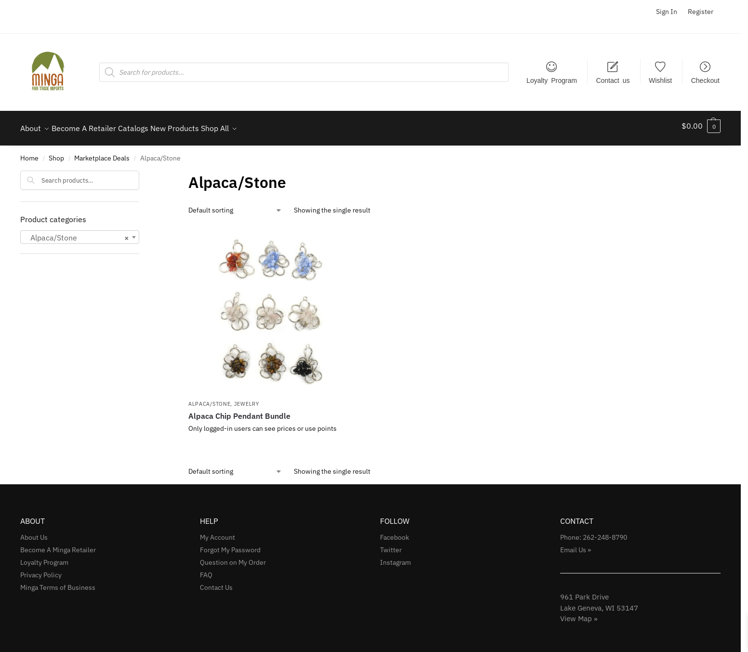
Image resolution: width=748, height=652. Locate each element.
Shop (56, 152)
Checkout (705, 80)
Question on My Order (233, 557)
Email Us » (575, 544)
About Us (34, 532)
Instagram (395, 557)
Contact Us (216, 582)
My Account (217, 532)
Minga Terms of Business (57, 582)
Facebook (394, 532)
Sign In (666, 11)
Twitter (391, 544)
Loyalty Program (551, 80)
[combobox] (79, 231)
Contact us (613, 80)
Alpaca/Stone (209, 398)
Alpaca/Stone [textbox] (77, 232)
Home (29, 152)
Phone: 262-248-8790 (593, 532)
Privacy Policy (41, 569)
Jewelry (247, 398)
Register (700, 11)
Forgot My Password (230, 544)
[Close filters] (142, 171)
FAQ (206, 569)
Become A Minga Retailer (58, 544)
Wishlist (660, 80)
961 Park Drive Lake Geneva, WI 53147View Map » (599, 602)
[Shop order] (235, 205)
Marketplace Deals (102, 152)
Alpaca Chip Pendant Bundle (239, 410)
